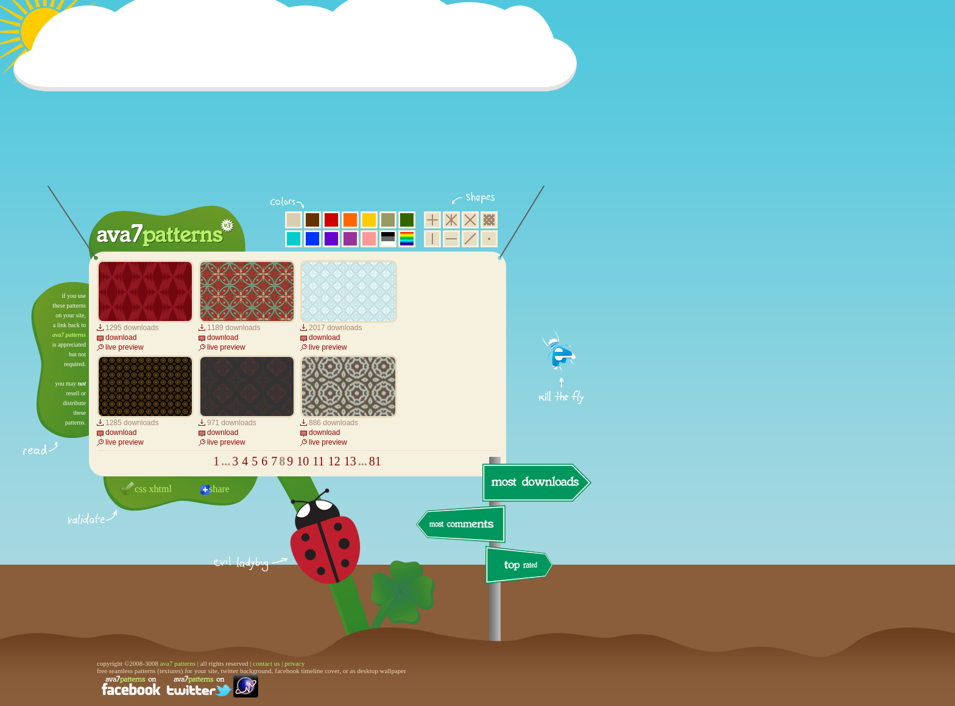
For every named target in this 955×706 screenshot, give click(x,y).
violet (331, 238)
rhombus (470, 219)
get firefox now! (561, 286)
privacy (294, 663)
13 (350, 461)
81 (375, 461)
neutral (387, 238)
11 (318, 461)
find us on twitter (199, 685)
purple (350, 238)
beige (293, 219)
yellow (369, 219)
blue (312, 238)
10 (303, 461)
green (406, 219)
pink (369, 238)
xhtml (160, 489)
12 (334, 461)
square (432, 219)
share (219, 489)
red (331, 219)
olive (387, 219)
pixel (489, 219)
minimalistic (489, 238)
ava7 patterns (69, 334)
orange (350, 219)
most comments (461, 524)
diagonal (470, 238)
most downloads (535, 482)
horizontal (451, 238)
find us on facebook (131, 685)
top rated (521, 567)
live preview (124, 347)
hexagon (451, 219)
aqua (293, 238)
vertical (432, 238)
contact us (266, 663)
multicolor (406, 238)
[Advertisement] (299, 100)
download (120, 337)
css (141, 489)
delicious (313, 550)
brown (312, 219)
